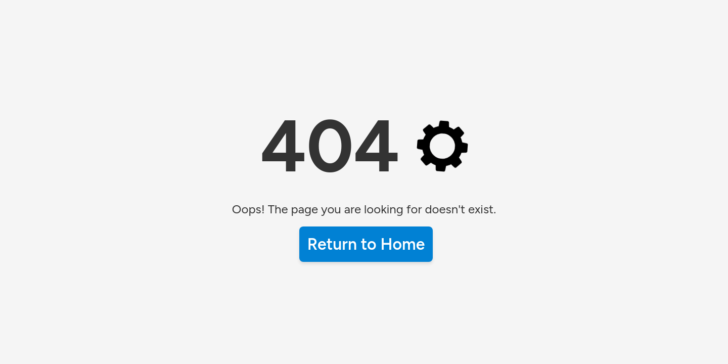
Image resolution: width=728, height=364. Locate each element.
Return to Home (366, 244)
